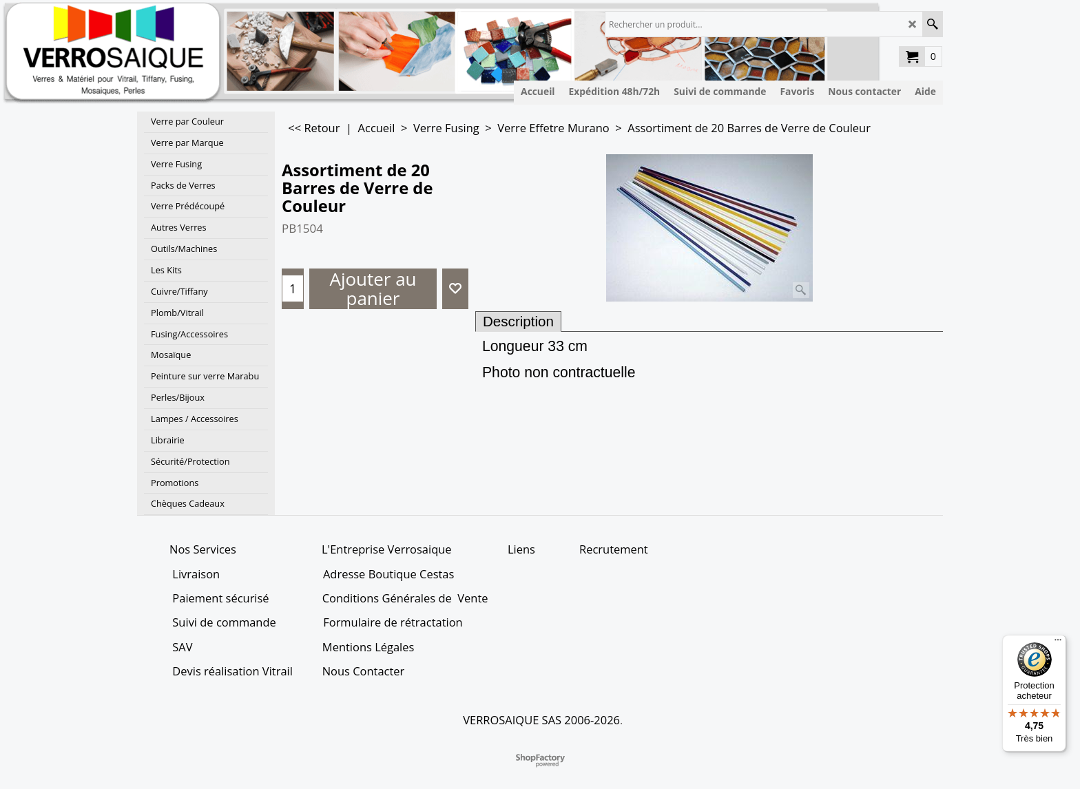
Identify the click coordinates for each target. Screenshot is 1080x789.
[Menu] (1058, 643)
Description (518, 321)
